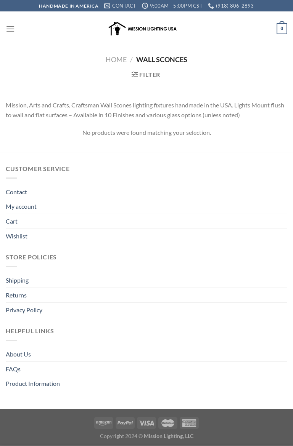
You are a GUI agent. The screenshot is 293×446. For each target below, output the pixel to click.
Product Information (33, 383)
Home (116, 59)
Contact (16, 191)
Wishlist (16, 236)
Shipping (17, 280)
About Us (18, 354)
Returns (16, 295)
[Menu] (10, 28)
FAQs (13, 368)
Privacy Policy (24, 309)
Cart (12, 221)
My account (21, 206)
